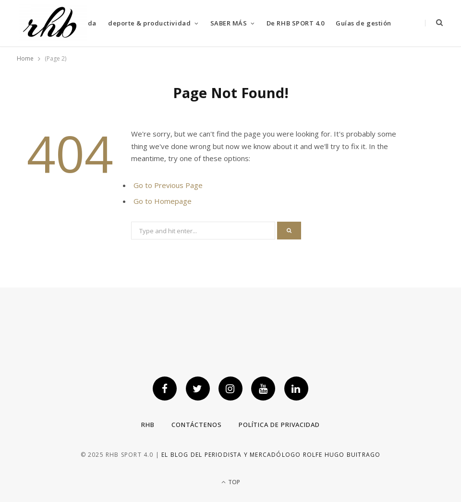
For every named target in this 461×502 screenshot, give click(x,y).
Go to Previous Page (168, 185)
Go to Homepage (162, 201)
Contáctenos (196, 424)
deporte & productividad (149, 23)
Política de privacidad (279, 424)
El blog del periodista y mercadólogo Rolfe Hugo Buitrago (270, 455)
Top (230, 482)
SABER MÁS (228, 23)
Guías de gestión (363, 23)
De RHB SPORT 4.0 (295, 23)
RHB (148, 424)
